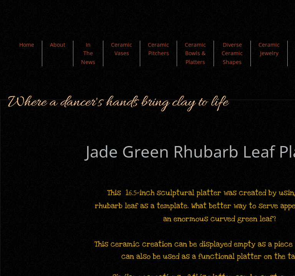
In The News (88, 53)
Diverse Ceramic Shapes (232, 53)
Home (26, 44)
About (57, 44)
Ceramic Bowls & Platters (195, 53)
